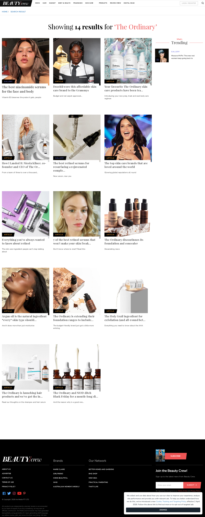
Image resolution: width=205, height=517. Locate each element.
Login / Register (189, 3)
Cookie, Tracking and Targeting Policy (171, 501)
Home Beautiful (60, 478)
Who (55, 482)
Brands (58, 461)
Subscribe (175, 456)
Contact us (7, 478)
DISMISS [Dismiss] (163, 510)
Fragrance (77, 3)
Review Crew (115, 3)
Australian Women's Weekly (66, 487)
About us (6, 469)
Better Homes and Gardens (101, 469)
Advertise (6, 474)
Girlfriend (58, 474)
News (37, 3)
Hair (44, 3)
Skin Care (89, 3)
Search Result (18, 12)
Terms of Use (182, 491)
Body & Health (64, 3)
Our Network (97, 461)
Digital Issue (129, 3)
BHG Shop (93, 474)
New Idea (93, 478)
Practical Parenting (98, 482)
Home (5, 12)
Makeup (52, 3)
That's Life (93, 487)
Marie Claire (59, 469)
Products (103, 3)
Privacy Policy (195, 491)
